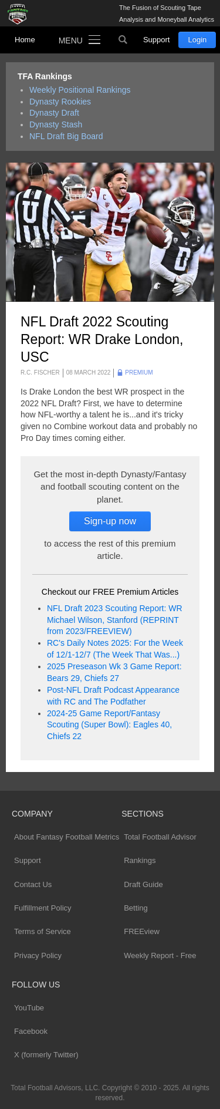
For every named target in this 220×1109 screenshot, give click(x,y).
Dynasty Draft (54, 112)
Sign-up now (110, 521)
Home (25, 39)
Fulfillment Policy (43, 908)
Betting (135, 908)
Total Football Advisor (160, 836)
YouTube (29, 1007)
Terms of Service (42, 931)
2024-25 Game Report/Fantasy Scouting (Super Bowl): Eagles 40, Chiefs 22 (109, 725)
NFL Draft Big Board (66, 136)
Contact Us (33, 884)
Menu (71, 40)
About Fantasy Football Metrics (66, 836)
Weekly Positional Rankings (80, 90)
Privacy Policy (38, 955)
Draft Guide (143, 884)
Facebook (31, 1031)
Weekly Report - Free (160, 955)
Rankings (139, 860)
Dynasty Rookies (60, 101)
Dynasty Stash (55, 124)
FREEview (142, 931)
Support (156, 39)
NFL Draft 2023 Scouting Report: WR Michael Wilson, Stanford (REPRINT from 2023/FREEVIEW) (114, 620)
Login (197, 39)
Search (123, 39)
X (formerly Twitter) (46, 1054)
